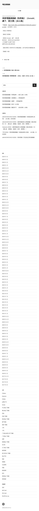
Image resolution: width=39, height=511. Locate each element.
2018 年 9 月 (5, 362)
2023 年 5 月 (5, 256)
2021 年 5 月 (5, 302)
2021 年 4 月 (5, 305)
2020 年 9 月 (5, 325)
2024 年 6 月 (5, 219)
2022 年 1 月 (5, 287)
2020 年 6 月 (5, 327)
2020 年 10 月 (5, 322)
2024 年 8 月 (5, 213)
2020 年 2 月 (5, 339)
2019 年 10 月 (5, 344)
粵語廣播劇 (6, 4)
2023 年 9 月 (5, 245)
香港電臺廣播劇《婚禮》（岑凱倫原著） (12, 101)
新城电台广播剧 (5, 441)
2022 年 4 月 (5, 282)
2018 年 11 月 (5, 359)
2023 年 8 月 (5, 248)
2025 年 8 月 (5, 179)
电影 (3, 459)
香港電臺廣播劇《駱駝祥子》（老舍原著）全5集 (14, 107)
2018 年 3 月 (5, 370)
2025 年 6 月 (5, 185)
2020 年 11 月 (5, 319)
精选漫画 (4, 470)
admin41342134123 (12, 16)
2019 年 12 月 (5, 342)
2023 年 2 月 (5, 265)
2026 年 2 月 (5, 162)
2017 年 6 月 (5, 384)
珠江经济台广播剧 (6, 453)
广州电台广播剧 (5, 436)
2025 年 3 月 (5, 193)
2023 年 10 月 (5, 242)
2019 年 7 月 (5, 353)
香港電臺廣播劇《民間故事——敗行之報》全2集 (14, 94)
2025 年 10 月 (5, 173)
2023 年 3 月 (5, 262)
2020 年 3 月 (5, 336)
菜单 (19, 10)
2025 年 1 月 (5, 199)
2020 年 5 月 (5, 330)
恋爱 (3, 439)
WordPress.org (5, 496)
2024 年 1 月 (5, 233)
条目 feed (4, 490)
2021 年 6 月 (5, 299)
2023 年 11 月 (5, 239)
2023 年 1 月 (5, 268)
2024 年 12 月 (5, 202)
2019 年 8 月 (5, 350)
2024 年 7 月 (5, 216)
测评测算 (4, 450)
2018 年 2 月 (5, 373)
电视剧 (3, 461)
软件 (3, 473)
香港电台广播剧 (5, 476)
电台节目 (4, 456)
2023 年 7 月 (5, 250)
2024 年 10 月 (5, 208)
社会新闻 (4, 464)
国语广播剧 (4, 424)
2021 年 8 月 (5, 293)
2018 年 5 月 (5, 367)
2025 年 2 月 (5, 196)
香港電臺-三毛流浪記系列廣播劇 (26, 137)
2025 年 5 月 (5, 188)
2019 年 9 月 (5, 347)
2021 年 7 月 (5, 296)
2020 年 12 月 (5, 316)
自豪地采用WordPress (6, 507)
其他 (3, 413)
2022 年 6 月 (5, 276)
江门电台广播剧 (5, 447)
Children (4, 393)
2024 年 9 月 (5, 210)
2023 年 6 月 (5, 253)
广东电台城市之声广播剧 (7, 433)
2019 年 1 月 (5, 356)
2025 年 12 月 (5, 168)
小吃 (3, 427)
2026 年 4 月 (5, 156)
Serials (3, 404)
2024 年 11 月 (5, 205)
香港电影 (4, 479)
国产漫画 (4, 422)
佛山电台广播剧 (5, 410)
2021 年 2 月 (5, 310)
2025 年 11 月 (5, 170)
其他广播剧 (4, 416)
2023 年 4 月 (5, 259)
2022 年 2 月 (5, 285)
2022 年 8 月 (5, 273)
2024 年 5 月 (5, 222)
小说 (3, 430)
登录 (3, 487)
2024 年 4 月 (5, 225)
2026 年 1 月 (5, 165)
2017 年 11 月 (5, 376)
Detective (4, 396)
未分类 (3, 444)
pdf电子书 (4, 402)
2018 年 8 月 (5, 364)
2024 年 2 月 (5, 230)
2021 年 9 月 (5, 290)
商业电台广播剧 (6, 59)
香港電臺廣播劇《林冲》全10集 (10, 104)
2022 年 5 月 (5, 279)
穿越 (3, 467)
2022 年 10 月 (5, 270)
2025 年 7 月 (5, 182)
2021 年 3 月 (5, 307)
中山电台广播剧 (5, 407)
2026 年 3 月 (5, 159)
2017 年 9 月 (5, 379)
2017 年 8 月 (5, 382)
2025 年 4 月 (5, 190)
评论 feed (4, 493)
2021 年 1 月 (5, 313)
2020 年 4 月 (5, 333)
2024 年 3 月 (5, 228)
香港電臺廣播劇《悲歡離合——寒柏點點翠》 (14, 98)
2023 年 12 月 (5, 236)
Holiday (4, 399)
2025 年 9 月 (5, 176)
